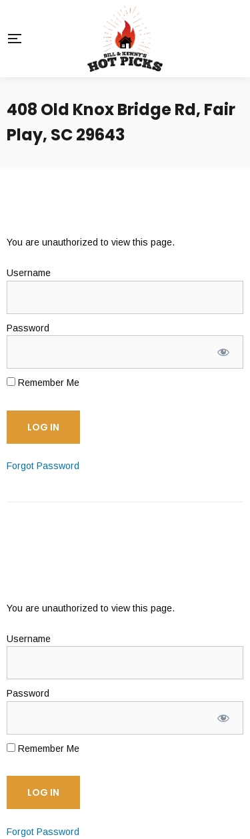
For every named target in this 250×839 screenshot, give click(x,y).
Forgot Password (43, 465)
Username (29, 272)
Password (28, 328)
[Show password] (223, 352)
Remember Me (43, 382)
